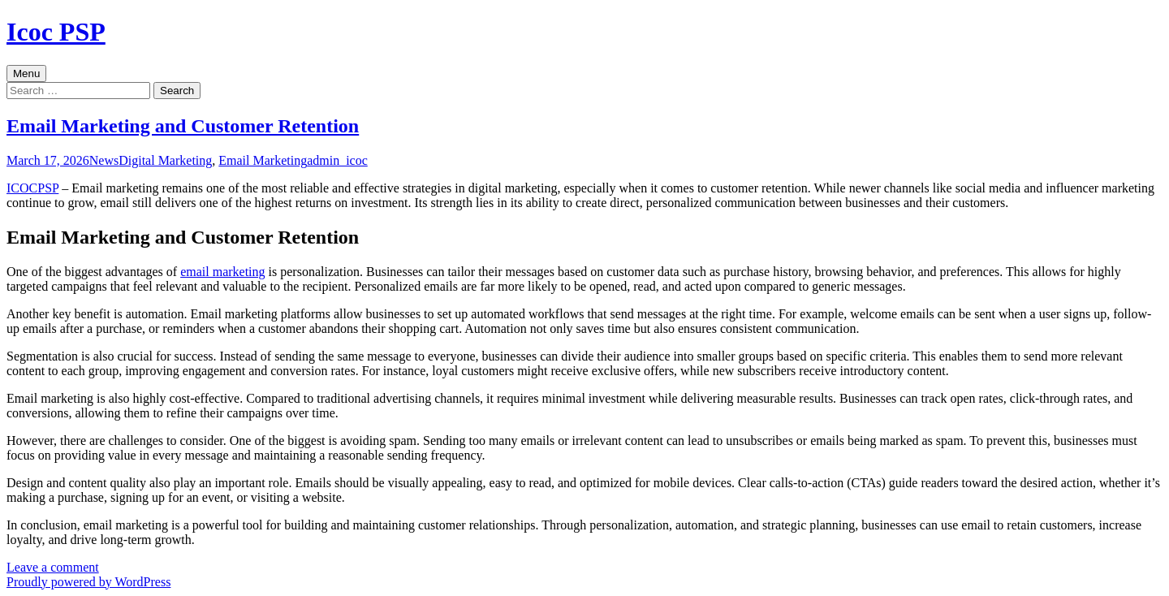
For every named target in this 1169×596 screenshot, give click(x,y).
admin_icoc (337, 160)
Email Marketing (262, 160)
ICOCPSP (32, 188)
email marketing (222, 272)
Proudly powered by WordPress (88, 582)
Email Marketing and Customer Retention (182, 125)
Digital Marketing (165, 160)
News (104, 160)
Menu (26, 73)
